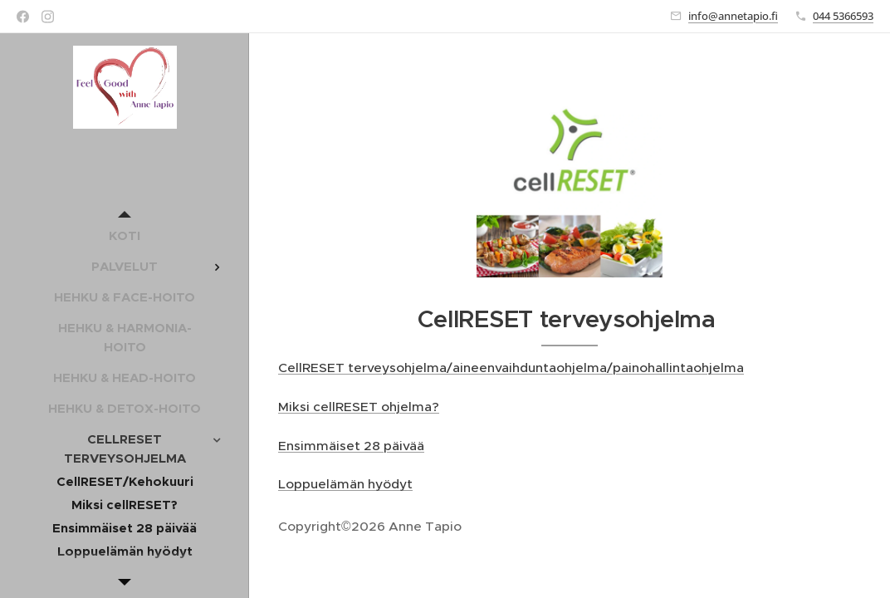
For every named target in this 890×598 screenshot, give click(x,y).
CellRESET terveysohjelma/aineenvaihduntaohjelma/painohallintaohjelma (511, 367)
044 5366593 (843, 15)
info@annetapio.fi (733, 15)
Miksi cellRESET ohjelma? (358, 406)
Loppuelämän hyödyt (345, 484)
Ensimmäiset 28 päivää (351, 445)
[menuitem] (124, 235)
